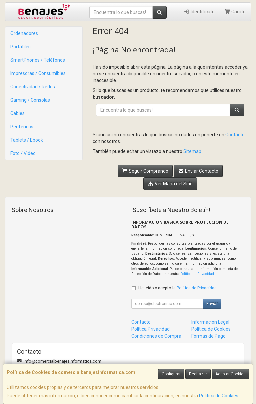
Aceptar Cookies (230, 374)
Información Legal (210, 322)
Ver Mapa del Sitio (170, 183)
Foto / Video (23, 153)
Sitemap (192, 151)
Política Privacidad (150, 329)
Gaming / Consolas (30, 100)
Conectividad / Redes (32, 86)
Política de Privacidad (197, 274)
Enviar (212, 303)
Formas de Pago (208, 336)
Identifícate (199, 11)
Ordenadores (24, 33)
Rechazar (198, 374)
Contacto (235, 134)
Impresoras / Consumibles (38, 73)
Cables (17, 113)
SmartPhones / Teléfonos (37, 60)
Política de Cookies (218, 395)
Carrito (235, 11)
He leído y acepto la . (178, 287)
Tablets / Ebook (26, 140)
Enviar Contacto (198, 171)
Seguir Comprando (145, 171)
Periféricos (21, 126)
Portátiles (20, 46)
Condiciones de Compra (156, 336)
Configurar (171, 374)
